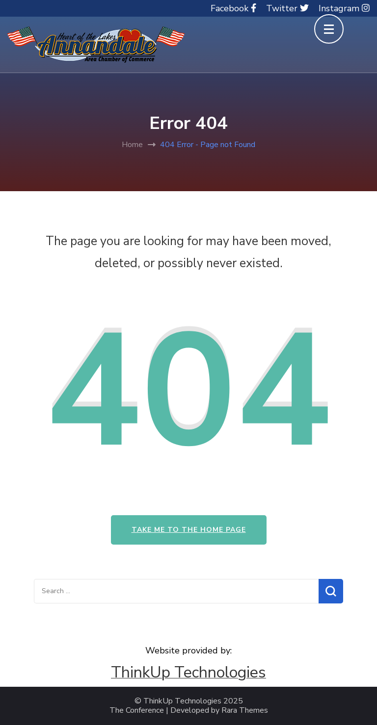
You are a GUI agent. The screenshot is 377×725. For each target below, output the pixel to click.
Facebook (233, 8)
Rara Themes (244, 710)
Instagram (344, 8)
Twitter (287, 8)
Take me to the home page (189, 529)
